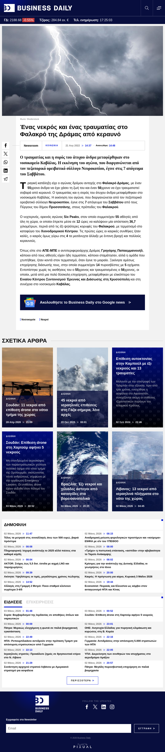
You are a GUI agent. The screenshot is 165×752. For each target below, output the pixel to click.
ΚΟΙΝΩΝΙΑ (52, 145)
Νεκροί (45, 319)
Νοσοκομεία (28, 319)
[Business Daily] (42, 703)
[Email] (68, 728)
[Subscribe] (145, 728)
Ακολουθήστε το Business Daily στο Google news (77, 302)
